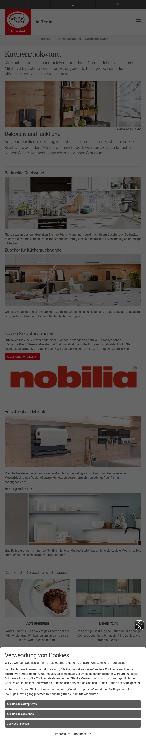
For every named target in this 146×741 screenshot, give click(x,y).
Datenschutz (82, 734)
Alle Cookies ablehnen (20, 713)
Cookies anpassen (18, 723)
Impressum (62, 734)
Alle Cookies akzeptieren (22, 704)
